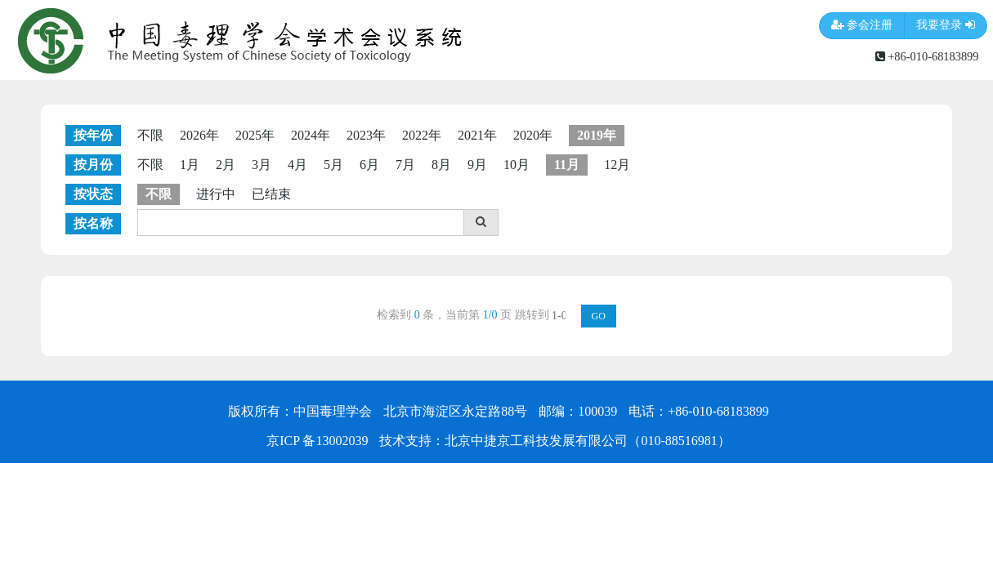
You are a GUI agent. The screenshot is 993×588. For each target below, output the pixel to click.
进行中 (215, 194)
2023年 (366, 135)
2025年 (255, 135)
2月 (225, 165)
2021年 (477, 135)
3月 (261, 165)
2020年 (532, 135)
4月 (297, 165)
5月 (333, 165)
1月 (189, 165)
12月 (617, 165)
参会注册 (862, 26)
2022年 (421, 135)
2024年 (310, 135)
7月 (405, 165)
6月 (369, 165)
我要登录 (945, 26)
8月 (441, 165)
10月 (516, 165)
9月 (477, 165)
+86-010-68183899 (927, 56)
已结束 (271, 194)
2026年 (199, 135)
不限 (150, 135)
